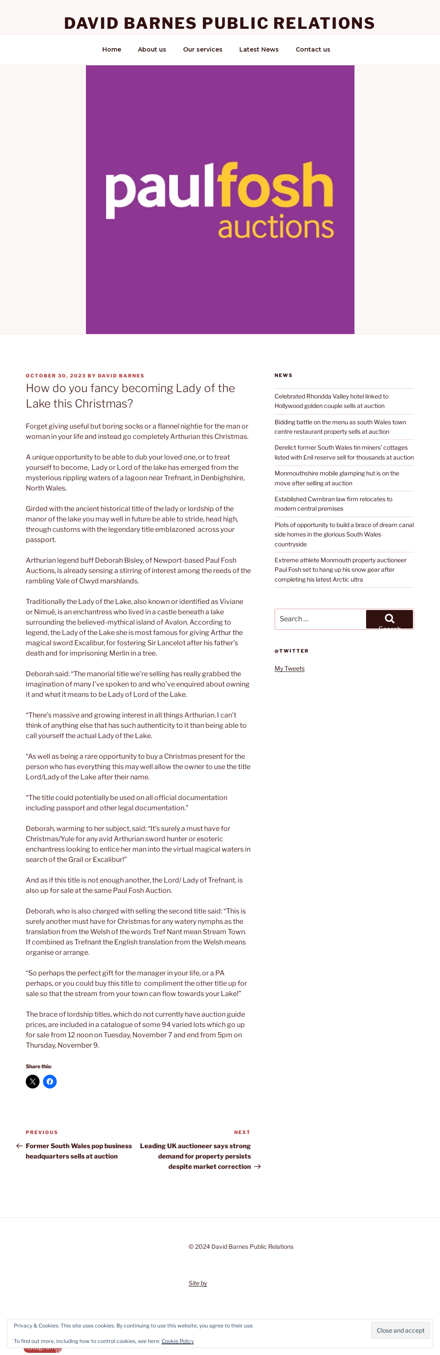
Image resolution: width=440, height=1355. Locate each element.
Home (111, 49)
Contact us (313, 49)
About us (152, 49)
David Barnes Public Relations (220, 23)
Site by (198, 1283)
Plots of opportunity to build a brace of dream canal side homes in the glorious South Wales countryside (344, 534)
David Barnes (121, 376)
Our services (203, 49)
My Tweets (290, 668)
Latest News (259, 49)
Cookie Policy (178, 1341)
